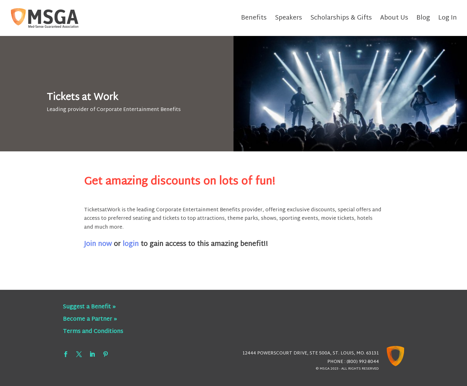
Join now (98, 244)
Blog (423, 20)
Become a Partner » (90, 319)
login (131, 244)
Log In (447, 20)
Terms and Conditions (93, 331)
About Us (394, 20)
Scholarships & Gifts (341, 20)
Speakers (288, 20)
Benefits (254, 20)
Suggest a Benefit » (89, 307)
